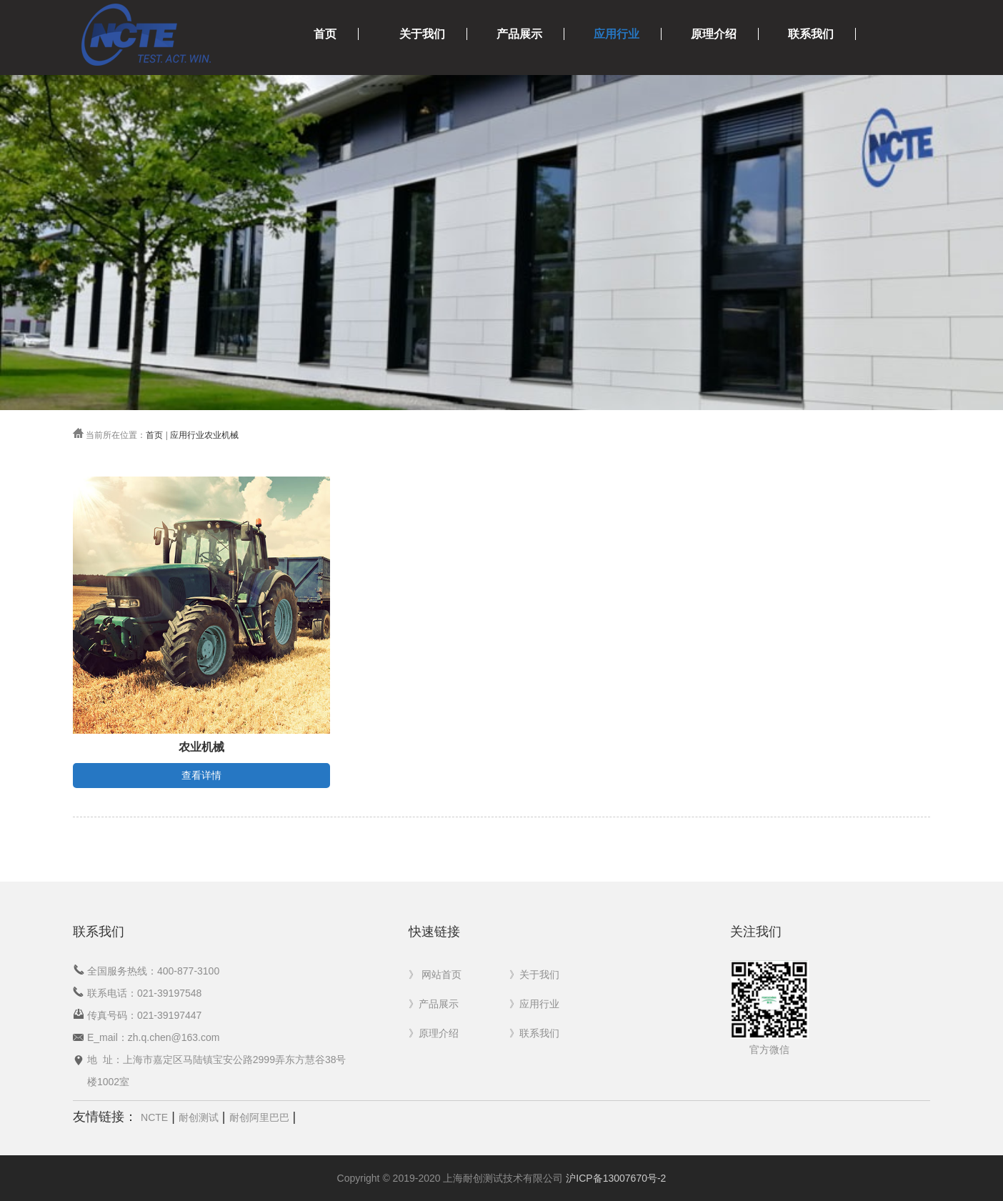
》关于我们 (534, 974)
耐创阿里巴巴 (259, 1117)
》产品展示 (434, 1004)
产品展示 (519, 34)
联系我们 (811, 34)
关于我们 (422, 34)
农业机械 (221, 435)
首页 (325, 34)
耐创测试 (199, 1117)
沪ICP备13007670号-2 (616, 1178)
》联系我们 (534, 1033)
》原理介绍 (434, 1033)
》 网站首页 (435, 974)
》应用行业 (534, 1004)
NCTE (154, 1117)
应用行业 (616, 34)
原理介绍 (714, 34)
